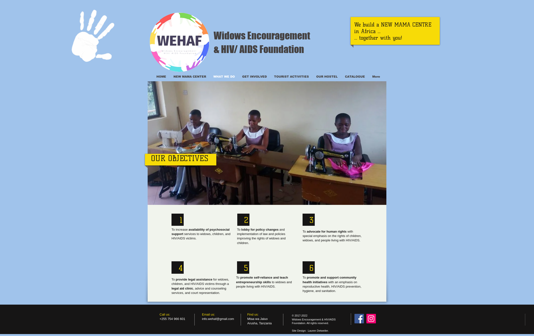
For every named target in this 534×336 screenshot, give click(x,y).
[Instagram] (371, 318)
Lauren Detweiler (318, 330)
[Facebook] (359, 318)
